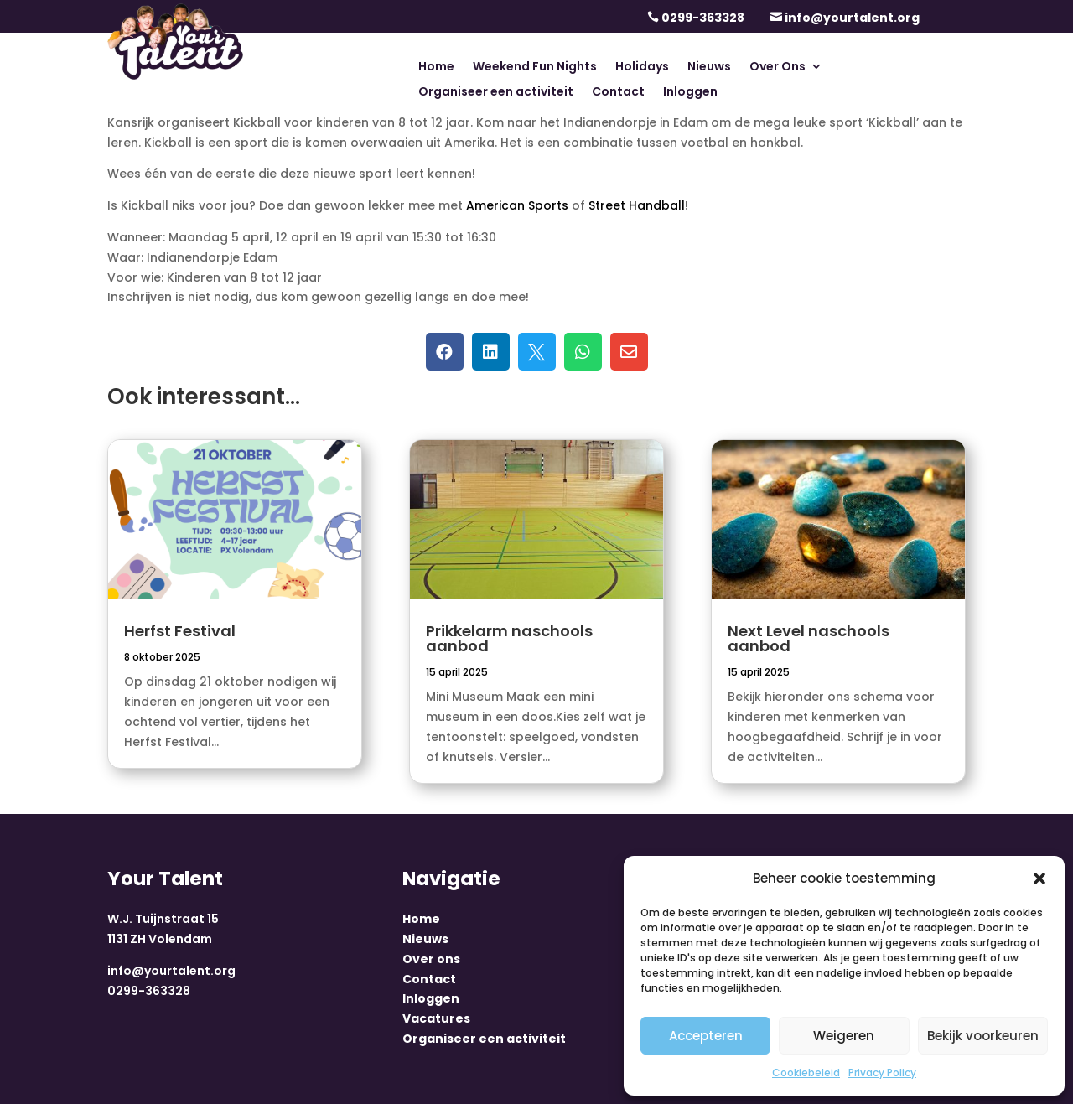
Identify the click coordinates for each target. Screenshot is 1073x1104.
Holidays (642, 67)
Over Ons (777, 67)
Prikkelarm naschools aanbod (509, 638)
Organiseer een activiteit (495, 93)
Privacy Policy (882, 1072)
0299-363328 (702, 17)
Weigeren (843, 1035)
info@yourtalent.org (852, 17)
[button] (1039, 878)
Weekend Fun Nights (535, 67)
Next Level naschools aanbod (808, 638)
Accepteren (706, 1035)
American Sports (517, 205)
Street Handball (636, 205)
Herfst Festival (180, 630)
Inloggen (690, 93)
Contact (618, 93)
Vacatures (436, 1018)
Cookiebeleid (806, 1072)
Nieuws (709, 67)
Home (436, 67)
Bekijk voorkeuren (983, 1035)
